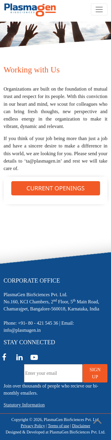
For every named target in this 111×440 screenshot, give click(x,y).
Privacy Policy (33, 426)
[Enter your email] (53, 373)
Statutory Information (24, 404)
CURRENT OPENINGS (55, 188)
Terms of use (58, 426)
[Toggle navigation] (99, 9)
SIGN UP (94, 373)
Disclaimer (81, 426)
